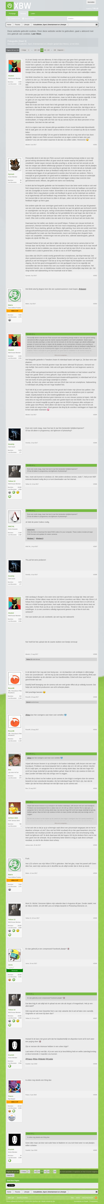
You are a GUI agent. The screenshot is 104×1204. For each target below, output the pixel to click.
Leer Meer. (36, 34)
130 (42, 50)
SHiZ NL (11, 526)
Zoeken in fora (15, 18)
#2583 (95, 303)
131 (45, 50)
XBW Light (11, 1197)
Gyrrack (11, 174)
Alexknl (11, 76)
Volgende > (60, 50)
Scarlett (11, 1055)
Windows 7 (30, 538)
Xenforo (25, 1197)
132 (48, 50)
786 (20, 824)
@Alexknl (82, 289)
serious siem (13, 818)
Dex (9, 770)
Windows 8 (39, 538)
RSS (96, 1198)
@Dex (27, 715)
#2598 (95, 1064)
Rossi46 (11, 688)
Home (78, 1197)
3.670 (19, 450)
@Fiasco (28, 1059)
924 (20, 696)
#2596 (95, 963)
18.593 (20, 974)
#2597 (95, 1018)
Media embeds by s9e (48, 1201)
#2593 (95, 845)
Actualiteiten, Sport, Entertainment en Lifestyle (35, 44)
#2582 (95, 275)
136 (55, 50)
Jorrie (10, 965)
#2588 (95, 574)
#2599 (95, 1094)
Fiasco (10, 1096)
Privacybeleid (93, 1201)
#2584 (95, 414)
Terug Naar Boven (87, 1197)
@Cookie (49, 1059)
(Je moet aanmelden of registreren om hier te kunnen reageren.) (79, 1171)
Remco (66, 44)
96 (20, 180)
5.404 (19, 532)
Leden (33, 13)
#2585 (95, 443)
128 (35, 50)
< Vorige (23, 50)
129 (38, 50)
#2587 (95, 546)
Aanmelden (91, 2)
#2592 (95, 788)
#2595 (95, 918)
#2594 (95, 873)
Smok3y (11, 444)
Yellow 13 (11, 481)
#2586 (95, 484)
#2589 (95, 654)
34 (20, 1061)
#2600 (95, 1150)
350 (20, 776)
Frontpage (12, 13)
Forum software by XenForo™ (23, 1201)
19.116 (20, 1106)
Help (72, 1197)
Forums (23, 13)
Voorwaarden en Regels (81, 1201)
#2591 (95, 729)
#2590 (95, 697)
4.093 (19, 82)
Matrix (10, 305)
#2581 (95, 144)
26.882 (20, 487)
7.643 (19, 315)
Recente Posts (29, 18)
